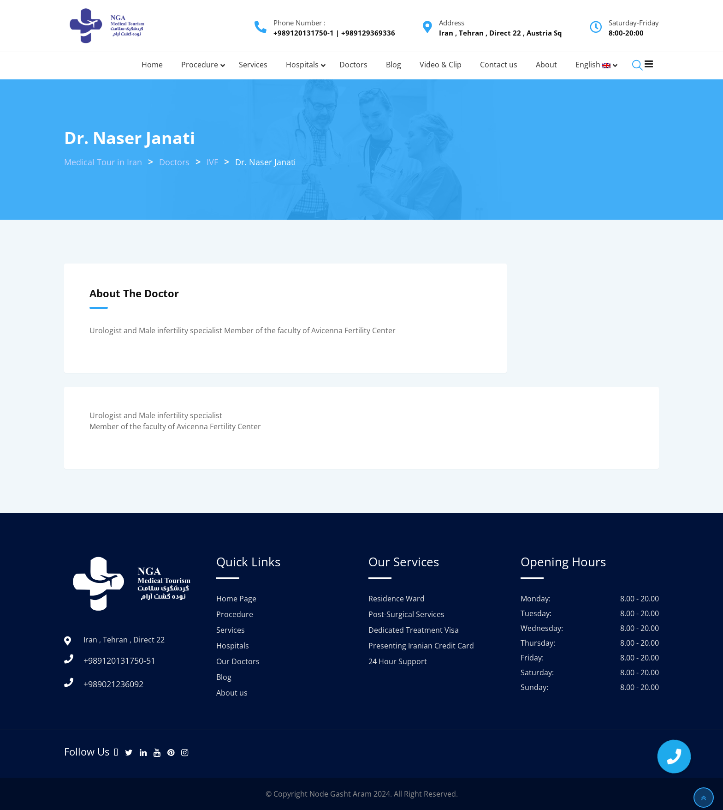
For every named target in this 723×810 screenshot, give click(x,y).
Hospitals (232, 646)
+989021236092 (113, 684)
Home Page (236, 599)
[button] (674, 756)
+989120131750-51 (119, 660)
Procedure (234, 614)
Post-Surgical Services (406, 614)
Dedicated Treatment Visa (413, 630)
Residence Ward (396, 599)
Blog (223, 677)
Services (230, 630)
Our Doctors (238, 661)
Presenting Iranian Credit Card (421, 646)
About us (232, 693)
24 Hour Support (397, 661)
